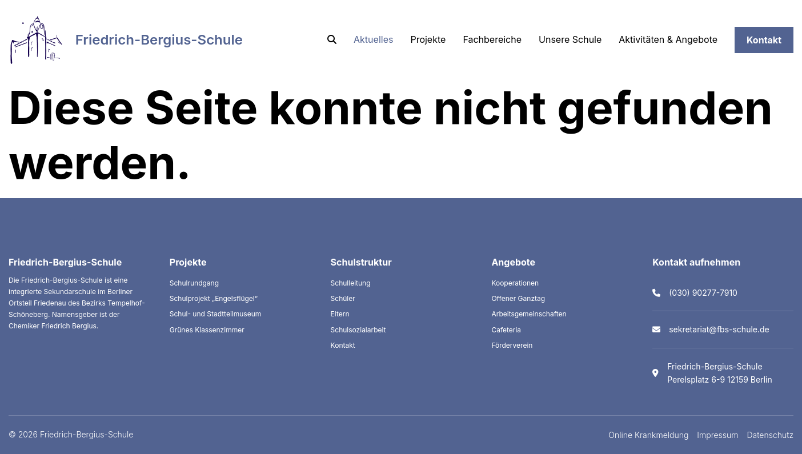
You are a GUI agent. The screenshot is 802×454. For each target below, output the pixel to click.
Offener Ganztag (518, 298)
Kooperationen (515, 283)
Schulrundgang (194, 283)
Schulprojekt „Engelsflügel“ (214, 298)
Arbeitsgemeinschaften (528, 314)
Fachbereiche (492, 39)
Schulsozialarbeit (358, 330)
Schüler (343, 298)
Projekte (428, 39)
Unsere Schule (570, 39)
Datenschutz (770, 435)
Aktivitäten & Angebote (668, 39)
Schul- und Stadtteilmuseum (216, 314)
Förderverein (511, 345)
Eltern (340, 314)
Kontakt (764, 40)
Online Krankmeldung (648, 435)
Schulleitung (351, 283)
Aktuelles (373, 39)
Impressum (717, 435)
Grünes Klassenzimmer (207, 330)
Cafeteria (506, 330)
